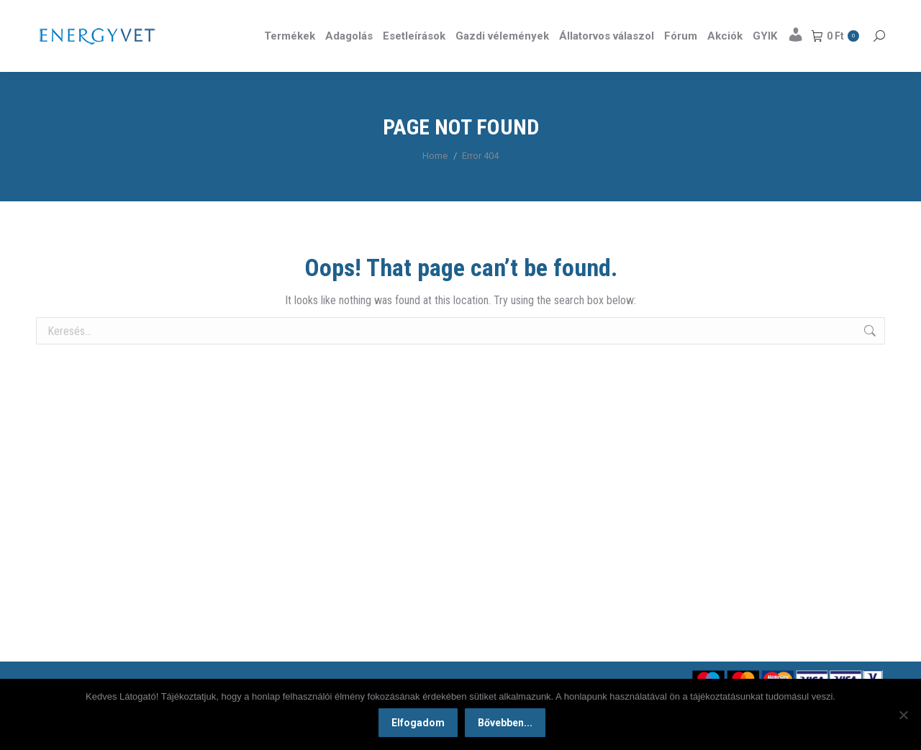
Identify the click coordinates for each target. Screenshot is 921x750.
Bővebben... (507, 725)
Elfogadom (420, 725)
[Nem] (903, 715)
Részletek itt (848, 13)
